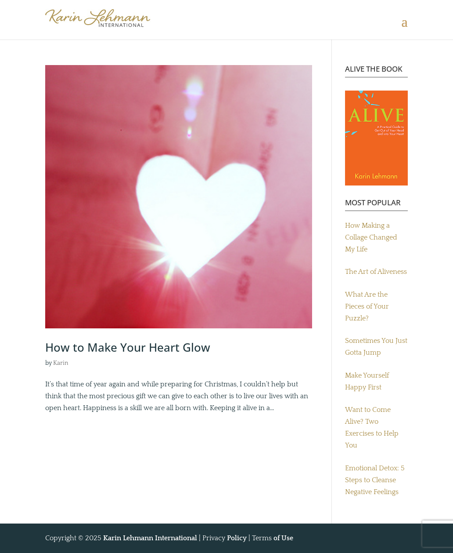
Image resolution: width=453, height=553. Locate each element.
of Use (283, 538)
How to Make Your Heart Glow (127, 347)
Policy (237, 538)
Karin (60, 363)
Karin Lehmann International (150, 538)
